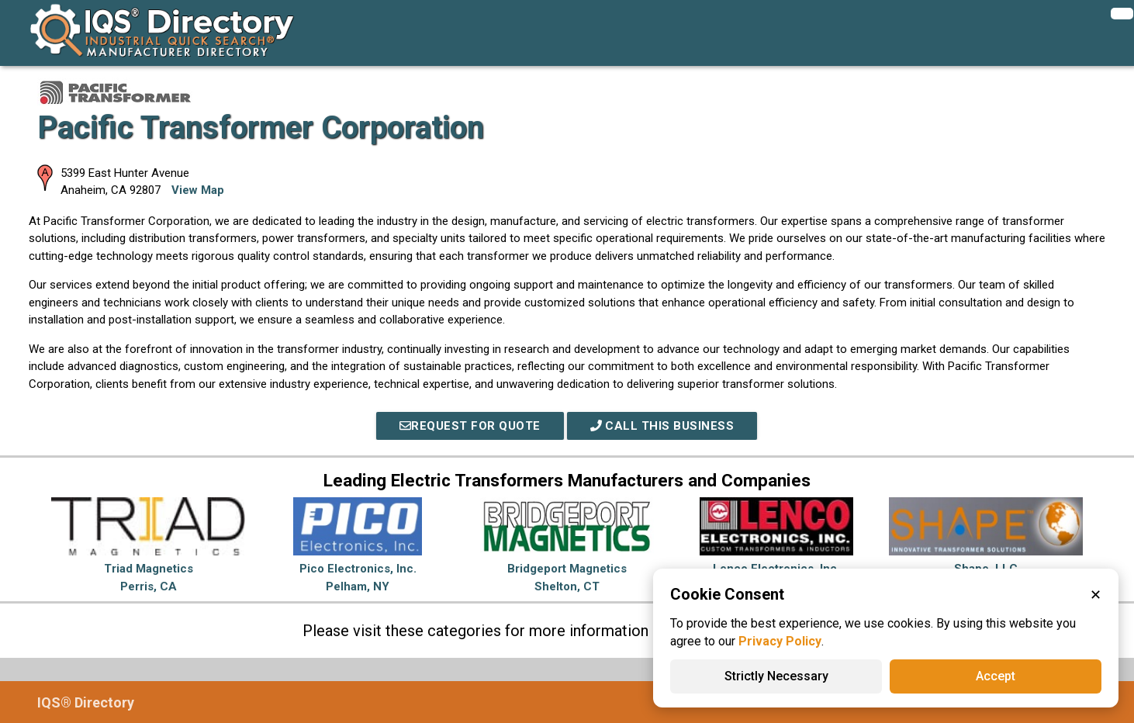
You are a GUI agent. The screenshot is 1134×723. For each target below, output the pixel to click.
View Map (197, 190)
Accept (995, 676)
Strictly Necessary (776, 676)
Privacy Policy (779, 641)
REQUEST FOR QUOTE (470, 426)
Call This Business (662, 426)
